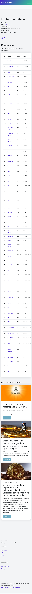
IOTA (9, 109)
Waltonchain (11, 176)
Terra (9, 343)
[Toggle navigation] (29, 2)
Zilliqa (9, 182)
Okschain (10, 271)
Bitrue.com (9, 25)
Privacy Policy (5, 587)
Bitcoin (9, 60)
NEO (9, 87)
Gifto (9, 261)
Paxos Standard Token (10, 351)
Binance (10, 145)
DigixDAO (10, 155)
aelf (9, 222)
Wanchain (10, 313)
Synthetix (10, 362)
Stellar (9, 95)
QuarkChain (11, 333)
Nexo (9, 317)
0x (8, 192)
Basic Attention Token (10, 202)
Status (9, 172)
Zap (9, 275)
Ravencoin (10, 307)
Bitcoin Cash (11, 76)
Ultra (9, 372)
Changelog (4, 569)
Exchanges (4, 550)
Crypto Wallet (6, 2)
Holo (9, 321)
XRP (9, 72)
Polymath (10, 251)
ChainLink (10, 236)
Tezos (9, 303)
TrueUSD (10, 287)
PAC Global (11, 297)
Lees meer (7, 418)
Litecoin (10, 83)
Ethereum (10, 66)
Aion (9, 186)
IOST (9, 226)
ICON (9, 151)
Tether (9, 119)
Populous (10, 161)
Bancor (9, 240)
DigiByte (10, 196)
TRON (9, 123)
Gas (9, 208)
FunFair (9, 216)
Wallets (3, 553)
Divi (8, 281)
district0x (10, 265)
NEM (9, 113)
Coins (2, 555)
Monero (10, 103)
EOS (9, 99)
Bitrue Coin (11, 366)
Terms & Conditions (14, 587)
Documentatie (5, 566)
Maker (9, 166)
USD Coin (10, 357)
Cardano (10, 91)
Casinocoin (11, 327)
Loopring (10, 212)
